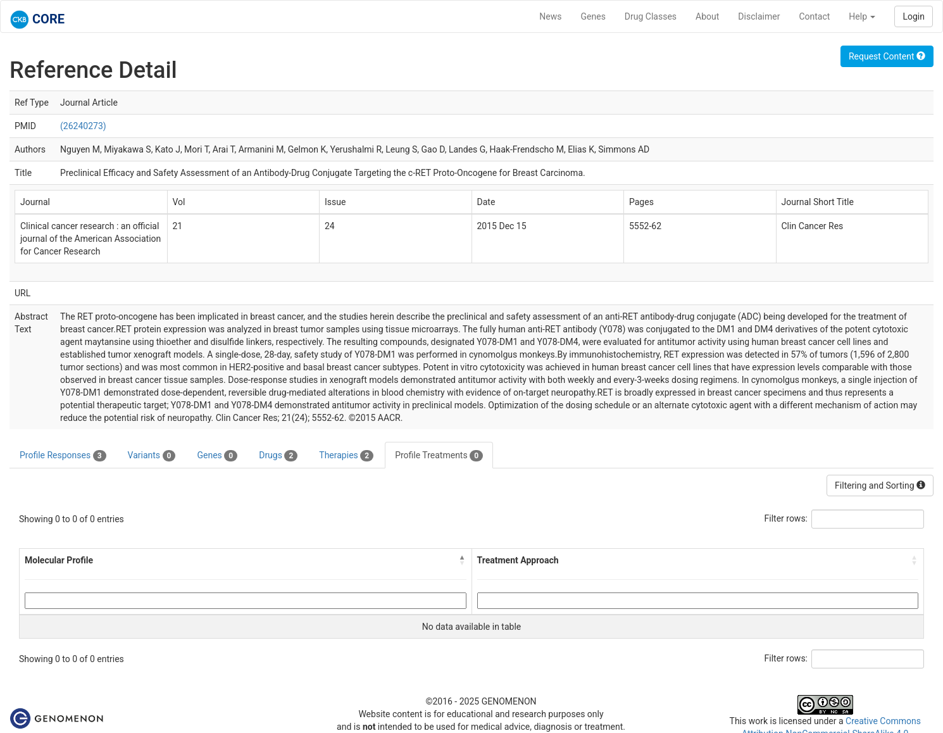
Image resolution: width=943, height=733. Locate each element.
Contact (814, 16)
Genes (593, 16)
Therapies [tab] (346, 455)
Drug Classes (651, 16)
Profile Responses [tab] (63, 455)
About (707, 16)
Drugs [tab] (278, 455)
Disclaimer (759, 16)
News (550, 16)
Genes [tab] (217, 455)
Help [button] (862, 16)
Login (913, 16)
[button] (462, 560)
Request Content (887, 56)
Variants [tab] (152, 455)
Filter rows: (786, 518)
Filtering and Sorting (880, 485)
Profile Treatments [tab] (439, 455)
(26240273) (83, 126)
